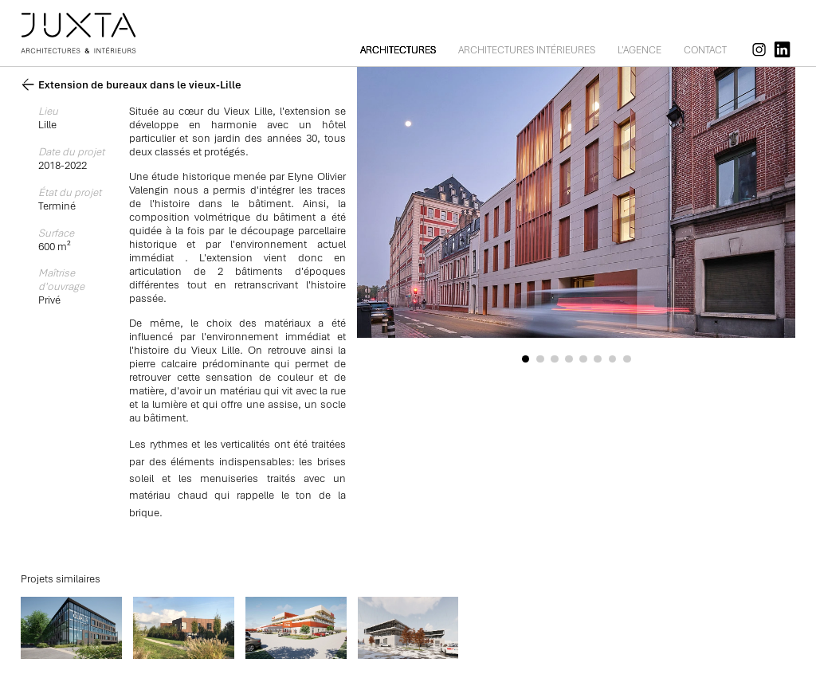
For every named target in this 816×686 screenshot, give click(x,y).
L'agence (639, 50)
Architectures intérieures (526, 50)
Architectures (398, 50)
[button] (525, 359)
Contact (705, 50)
